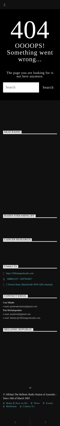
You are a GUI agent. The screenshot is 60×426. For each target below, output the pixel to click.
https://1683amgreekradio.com (19, 273)
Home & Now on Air (17, 403)
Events (49, 403)
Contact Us (29, 406)
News (37, 403)
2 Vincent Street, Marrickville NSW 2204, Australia (29, 284)
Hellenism (11, 406)
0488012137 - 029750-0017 (19, 279)
